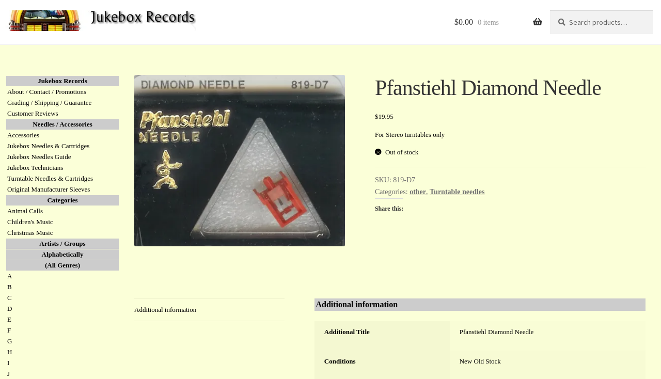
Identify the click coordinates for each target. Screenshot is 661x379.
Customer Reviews (32, 113)
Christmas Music (30, 232)
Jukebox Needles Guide (39, 157)
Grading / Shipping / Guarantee (49, 102)
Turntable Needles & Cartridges (50, 178)
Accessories (23, 135)
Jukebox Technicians (35, 167)
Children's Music (30, 222)
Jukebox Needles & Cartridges (48, 146)
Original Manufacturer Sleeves (48, 189)
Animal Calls (25, 211)
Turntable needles (457, 192)
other (418, 192)
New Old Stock (480, 361)
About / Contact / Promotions (46, 92)
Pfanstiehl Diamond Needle (497, 332)
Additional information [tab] (165, 309)
